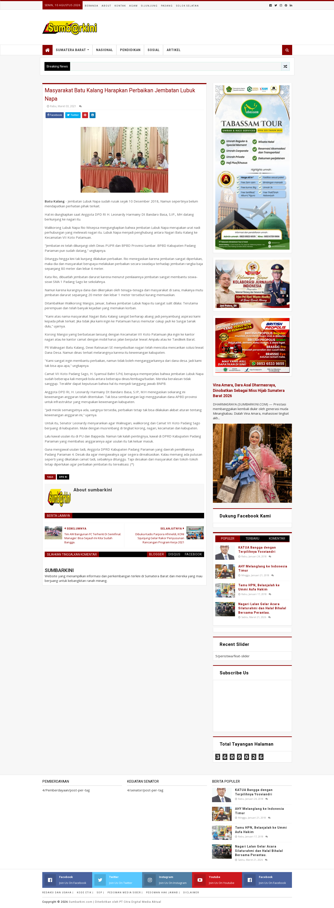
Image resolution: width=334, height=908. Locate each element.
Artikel (174, 50)
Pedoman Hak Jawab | (163, 892)
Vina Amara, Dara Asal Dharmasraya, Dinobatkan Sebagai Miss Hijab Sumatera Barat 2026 (249, 390)
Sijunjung (149, 6)
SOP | (100, 892)
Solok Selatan (187, 6)
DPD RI (63, 476)
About (106, 6)
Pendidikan (130, 50)
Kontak (120, 6)
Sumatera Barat (71, 50)
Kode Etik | (85, 892)
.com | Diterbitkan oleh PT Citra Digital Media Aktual (115, 901)
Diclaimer (191, 892)
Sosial (154, 50)
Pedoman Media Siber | (125, 892)
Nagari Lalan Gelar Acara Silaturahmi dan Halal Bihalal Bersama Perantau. (262, 608)
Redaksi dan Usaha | (58, 892)
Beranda (91, 6)
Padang (167, 6)
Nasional (104, 50)
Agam (133, 6)
